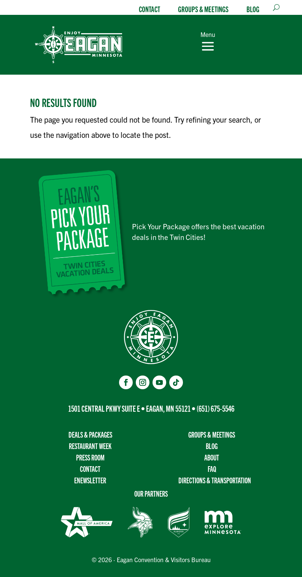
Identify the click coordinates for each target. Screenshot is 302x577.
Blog (252, 9)
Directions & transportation (214, 480)
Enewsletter (90, 480)
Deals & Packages (90, 434)
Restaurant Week (90, 446)
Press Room (90, 457)
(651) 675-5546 (215, 408)
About (211, 457)
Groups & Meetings (203, 9)
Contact (149, 9)
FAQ (212, 468)
